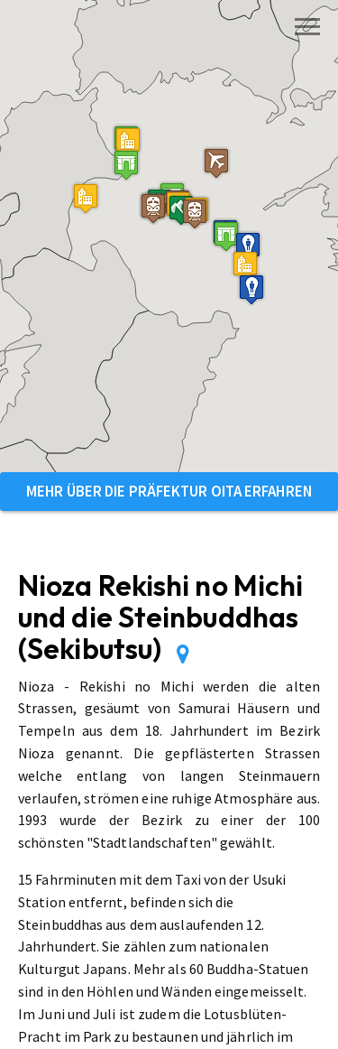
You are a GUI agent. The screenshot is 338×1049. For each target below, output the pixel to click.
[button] (126, 164)
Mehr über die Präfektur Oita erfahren (169, 491)
